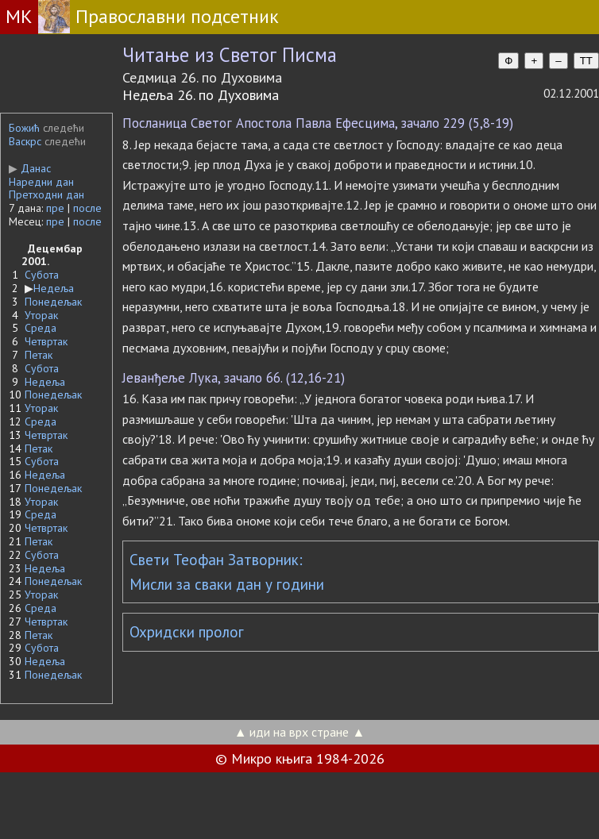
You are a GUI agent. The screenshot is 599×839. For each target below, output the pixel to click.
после (87, 208)
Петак (38, 355)
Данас (30, 168)
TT (586, 61)
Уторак (41, 315)
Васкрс (25, 141)
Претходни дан (46, 194)
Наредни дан (41, 182)
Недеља (53, 288)
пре (55, 208)
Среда (40, 328)
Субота (42, 274)
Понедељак (53, 301)
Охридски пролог (186, 631)
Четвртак (46, 341)
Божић (24, 128)
